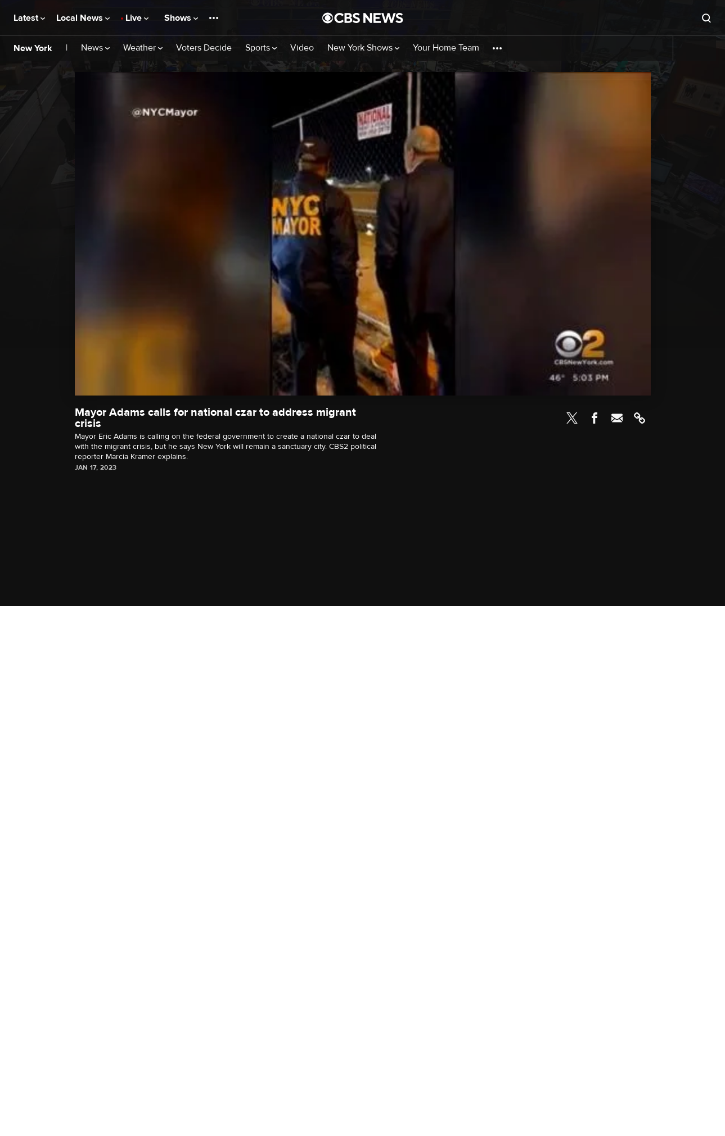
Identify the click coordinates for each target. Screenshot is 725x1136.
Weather (143, 48)
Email (617, 418)
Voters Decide (204, 48)
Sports (261, 48)
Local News (83, 17)
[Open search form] (706, 18)
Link (639, 418)
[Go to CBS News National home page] (362, 18)
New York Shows (363, 48)
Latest (29, 17)
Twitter (572, 418)
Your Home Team (446, 48)
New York (32, 48)
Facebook (594, 418)
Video (302, 48)
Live (136, 18)
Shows (181, 17)
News (95, 48)
